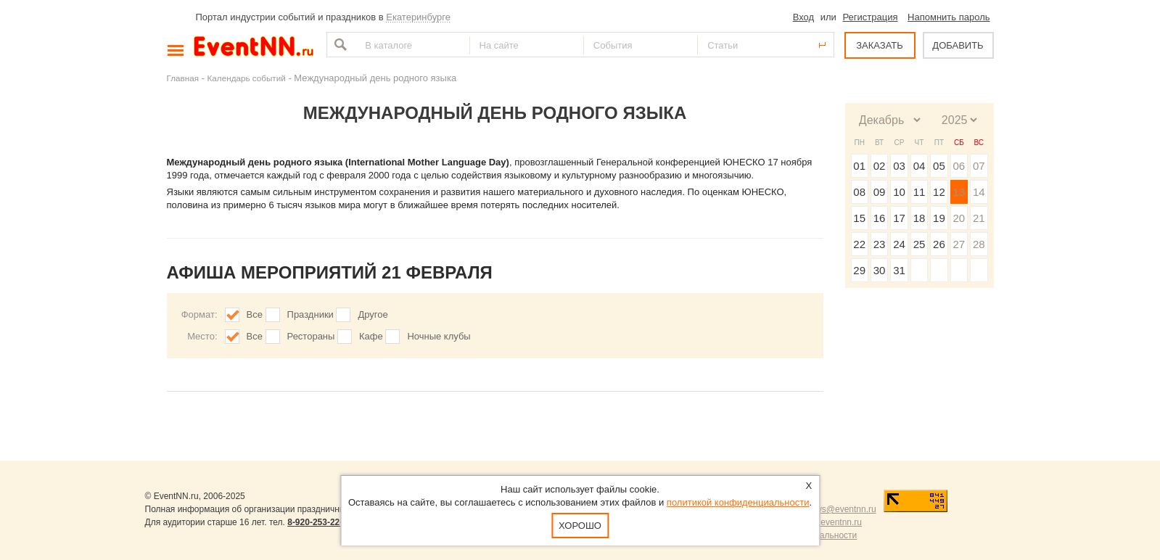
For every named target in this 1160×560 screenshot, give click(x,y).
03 (899, 166)
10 (899, 192)
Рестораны (311, 336)
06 (959, 166)
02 (879, 166)
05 (939, 166)
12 (939, 192)
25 (919, 244)
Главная (183, 78)
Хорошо (580, 525)
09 (879, 192)
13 (959, 192)
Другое (372, 314)
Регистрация (869, 17)
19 (939, 218)
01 (859, 166)
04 (919, 166)
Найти (339, 44)
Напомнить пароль (949, 17)
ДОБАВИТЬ (957, 45)
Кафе (371, 336)
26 (939, 244)
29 (859, 270)
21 (979, 218)
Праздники (310, 314)
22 (859, 244)
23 (879, 244)
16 (879, 218)
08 (859, 192)
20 (959, 218)
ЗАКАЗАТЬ (879, 45)
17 (899, 218)
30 (879, 270)
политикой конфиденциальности (738, 502)
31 (899, 270)
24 (899, 244)
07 (979, 166)
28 (979, 244)
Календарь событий (246, 78)
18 (919, 218)
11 (919, 192)
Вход (803, 17)
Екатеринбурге (418, 17)
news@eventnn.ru (841, 509)
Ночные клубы (438, 336)
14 (979, 192)
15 (859, 218)
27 (959, 244)
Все (255, 314)
